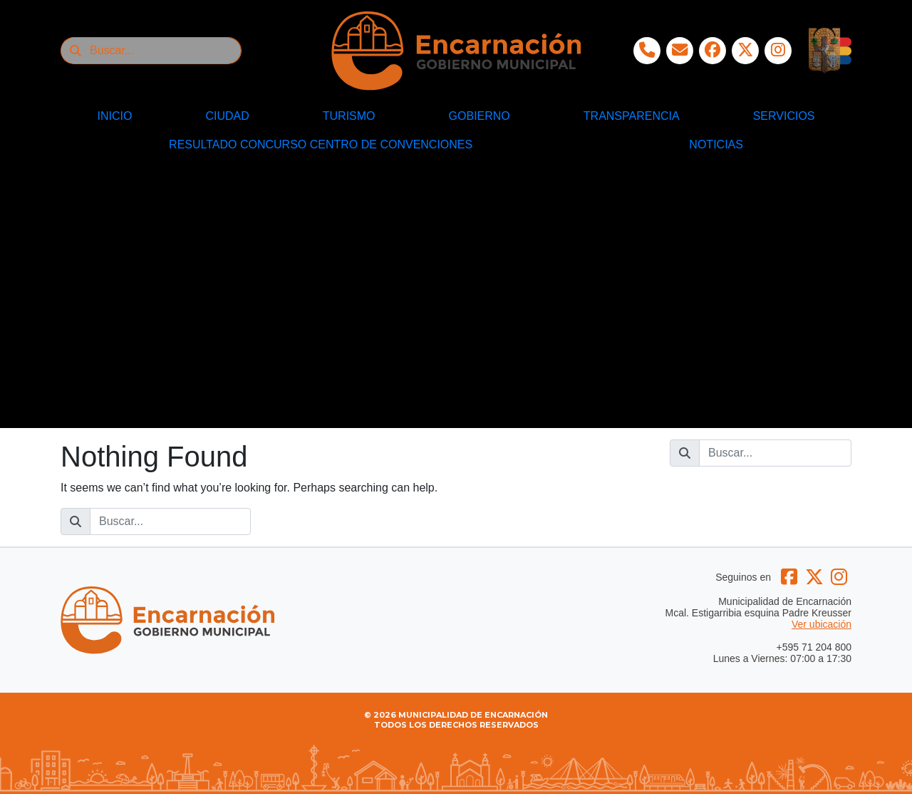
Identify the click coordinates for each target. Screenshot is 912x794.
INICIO (115, 116)
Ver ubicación (821, 624)
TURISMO (349, 116)
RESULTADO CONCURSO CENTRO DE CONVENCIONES (320, 144)
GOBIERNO (479, 116)
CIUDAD (227, 116)
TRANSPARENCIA (632, 116)
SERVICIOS (784, 116)
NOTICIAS (716, 144)
